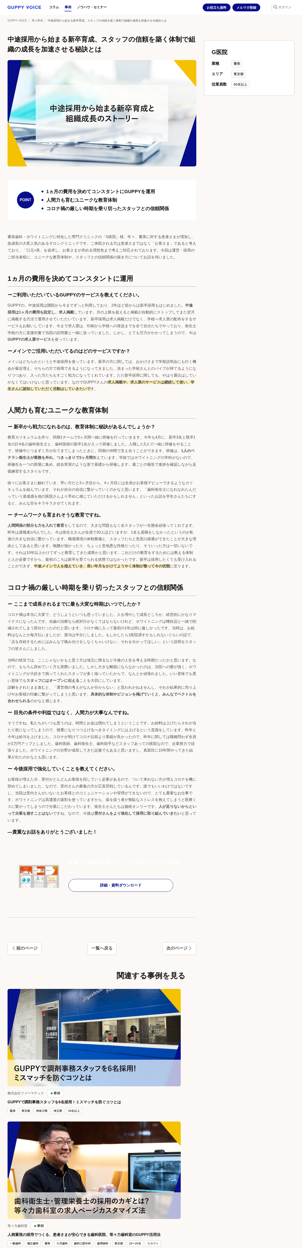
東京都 (238, 74)
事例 (68, 7)
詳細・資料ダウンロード (101, 885)
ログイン (285, 7)
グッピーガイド (57, 1241)
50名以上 (240, 84)
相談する (53, 1173)
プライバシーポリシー (103, 1241)
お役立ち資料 (216, 7)
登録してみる (249, 1173)
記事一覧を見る (151, 1100)
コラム (54, 7)
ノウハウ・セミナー (92, 7)
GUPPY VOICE (17, 20)
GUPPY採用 (19, 1241)
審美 (237, 63)
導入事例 (37, 20)
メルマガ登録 (246, 7)
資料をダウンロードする (151, 1173)
